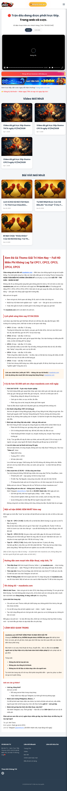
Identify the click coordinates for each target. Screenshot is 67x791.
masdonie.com (27, 272)
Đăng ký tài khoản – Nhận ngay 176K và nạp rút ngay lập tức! (26, 91)
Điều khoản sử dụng (30, 761)
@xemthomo (21, 491)
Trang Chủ (27, 748)
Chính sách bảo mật (31, 758)
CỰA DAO (37, 30)
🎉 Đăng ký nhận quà (37, 4)
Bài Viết (26, 755)
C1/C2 (28, 30)
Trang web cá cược (33, 20)
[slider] (25, 67)
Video (26, 751)
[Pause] (4, 67)
